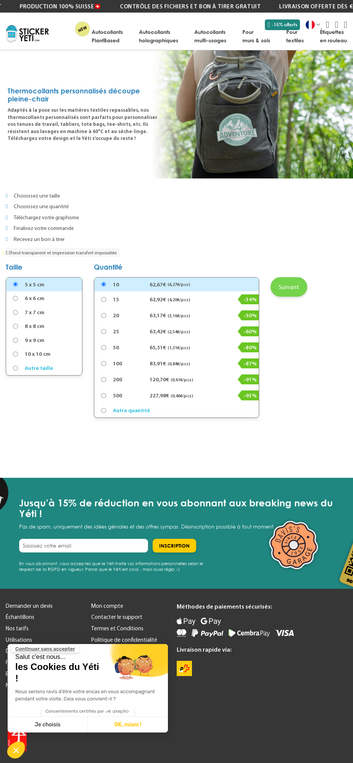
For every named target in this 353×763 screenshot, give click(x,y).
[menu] (202, 36)
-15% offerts (282, 24)
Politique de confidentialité (124, 639)
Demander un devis (29, 605)
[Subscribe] (174, 546)
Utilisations (19, 639)
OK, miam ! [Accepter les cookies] (128, 724)
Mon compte (107, 605)
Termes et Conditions (117, 628)
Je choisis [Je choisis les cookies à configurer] (48, 724)
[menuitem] (107, 36)
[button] (16, 750)
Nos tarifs (17, 628)
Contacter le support (116, 617)
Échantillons (20, 617)
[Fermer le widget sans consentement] (45, 649)
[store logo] (27, 34)
